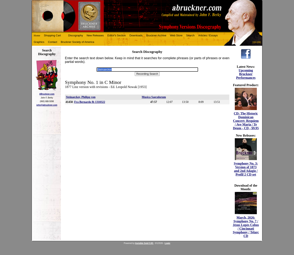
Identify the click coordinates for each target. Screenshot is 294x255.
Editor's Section (116, 35)
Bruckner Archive (156, 35)
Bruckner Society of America (77, 41)
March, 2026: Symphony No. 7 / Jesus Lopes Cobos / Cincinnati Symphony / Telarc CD (246, 227)
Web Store (176, 35)
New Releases (95, 35)
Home (37, 35)
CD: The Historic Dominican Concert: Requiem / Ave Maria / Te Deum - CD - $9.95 (246, 121)
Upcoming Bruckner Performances (245, 74)
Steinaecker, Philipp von (81, 97)
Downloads (136, 35)
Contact (52, 41)
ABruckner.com (47, 94)
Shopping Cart (52, 35)
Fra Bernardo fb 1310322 (89, 102)
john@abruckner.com (47, 105)
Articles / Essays (208, 35)
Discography (75, 35)
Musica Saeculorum (154, 97)
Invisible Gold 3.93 (144, 243)
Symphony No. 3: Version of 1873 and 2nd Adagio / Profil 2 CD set (246, 169)
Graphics (39, 41)
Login (167, 243)
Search (190, 35)
